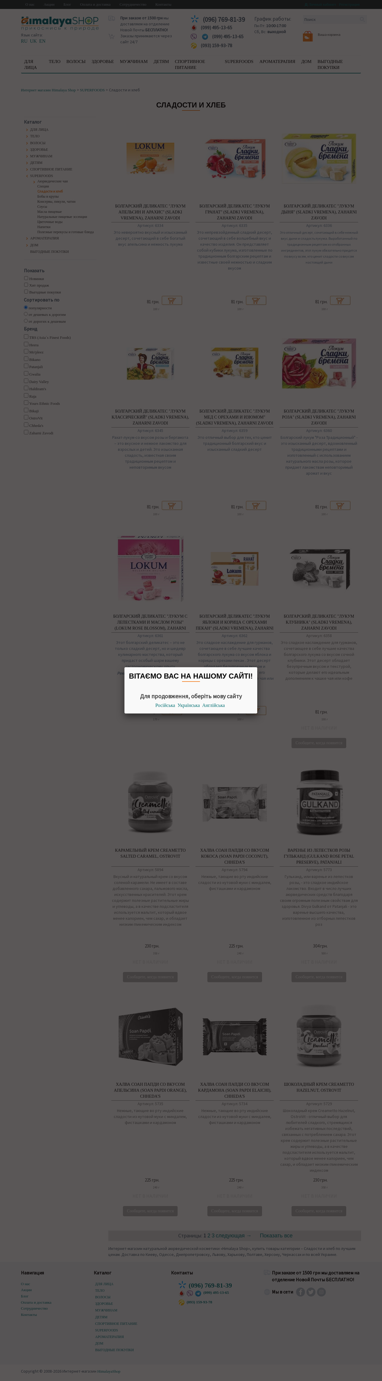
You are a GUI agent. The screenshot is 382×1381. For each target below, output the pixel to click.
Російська (165, 705)
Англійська (213, 705)
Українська (189, 705)
